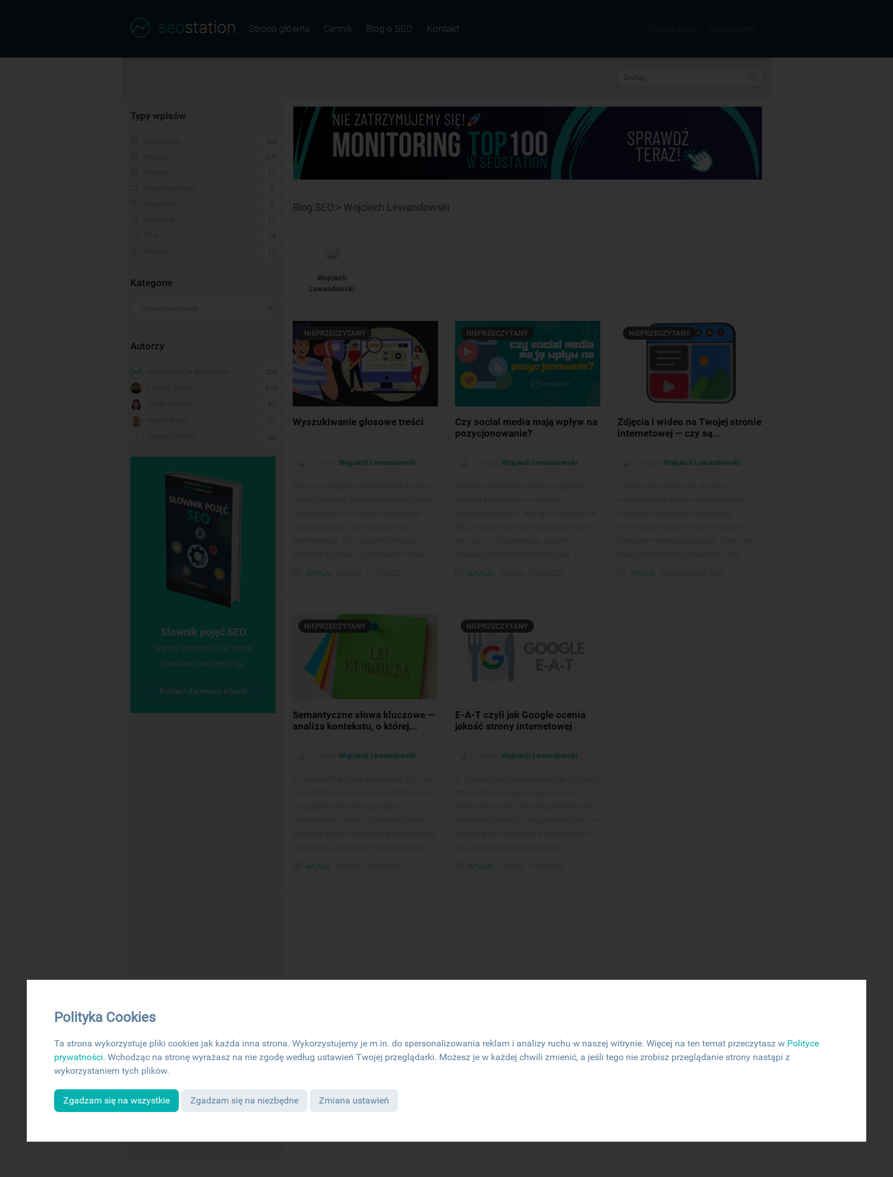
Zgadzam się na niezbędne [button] (244, 1100)
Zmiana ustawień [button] (354, 1100)
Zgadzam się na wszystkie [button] (116, 1100)
